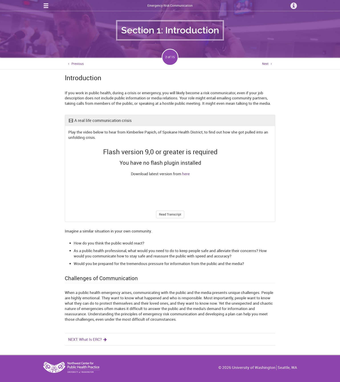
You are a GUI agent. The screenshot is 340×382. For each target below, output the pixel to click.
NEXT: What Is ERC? (88, 339)
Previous (77, 64)
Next (265, 64)
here (186, 173)
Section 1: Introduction (170, 30)
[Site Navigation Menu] (46, 5)
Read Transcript (170, 214)
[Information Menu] (293, 5)
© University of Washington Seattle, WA (257, 367)
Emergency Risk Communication (170, 5)
